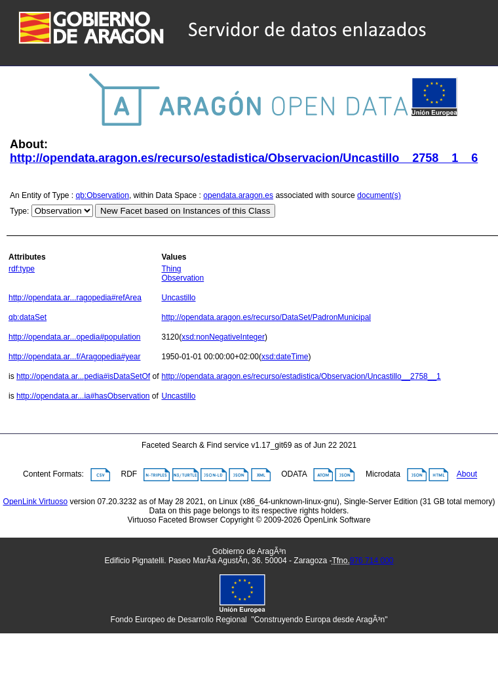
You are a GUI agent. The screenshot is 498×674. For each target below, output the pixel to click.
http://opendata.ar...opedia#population (75, 337)
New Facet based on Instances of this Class (185, 211)
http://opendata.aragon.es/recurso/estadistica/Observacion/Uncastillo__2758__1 (300, 376)
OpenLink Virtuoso (35, 501)
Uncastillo (178, 297)
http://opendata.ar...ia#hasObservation (82, 396)
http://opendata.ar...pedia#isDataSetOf (83, 376)
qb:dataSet (28, 317)
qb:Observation (102, 195)
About (467, 474)
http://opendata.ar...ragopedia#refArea (75, 297)
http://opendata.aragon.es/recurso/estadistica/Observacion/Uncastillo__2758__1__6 (244, 158)
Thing (171, 268)
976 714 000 (372, 560)
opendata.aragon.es (238, 195)
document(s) (379, 195)
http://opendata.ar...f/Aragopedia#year (74, 356)
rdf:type (22, 268)
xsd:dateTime (285, 356)
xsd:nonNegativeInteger (223, 337)
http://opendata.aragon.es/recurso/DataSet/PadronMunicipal (266, 317)
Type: (19, 211)
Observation (182, 278)
